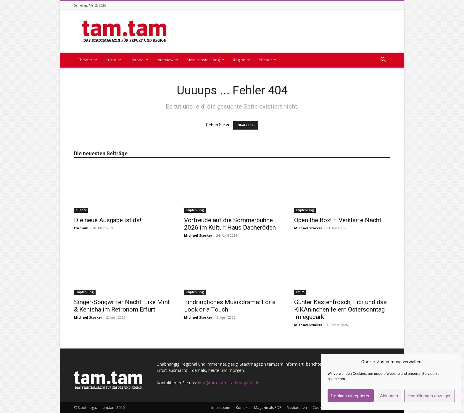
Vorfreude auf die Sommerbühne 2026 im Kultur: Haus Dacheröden (230, 224)
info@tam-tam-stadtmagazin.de (228, 382)
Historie (139, 59)
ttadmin (81, 228)
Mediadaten (297, 407)
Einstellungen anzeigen (429, 396)
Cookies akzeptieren (350, 396)
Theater (87, 59)
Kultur (113, 59)
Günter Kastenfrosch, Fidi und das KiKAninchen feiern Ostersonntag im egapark (340, 309)
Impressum (220, 407)
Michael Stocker (198, 235)
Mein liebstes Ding (205, 59)
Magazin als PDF (267, 407)
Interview (167, 59)
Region (241, 59)
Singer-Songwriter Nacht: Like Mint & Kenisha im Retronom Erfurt (122, 306)
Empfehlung (195, 210)
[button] (383, 60)
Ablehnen (389, 396)
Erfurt (300, 292)
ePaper (268, 59)
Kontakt (242, 407)
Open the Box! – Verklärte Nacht (337, 220)
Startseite (246, 125)
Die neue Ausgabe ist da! (107, 220)
